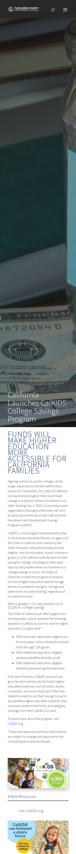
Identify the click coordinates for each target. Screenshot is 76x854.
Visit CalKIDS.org (31, 810)
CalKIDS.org (15, 723)
